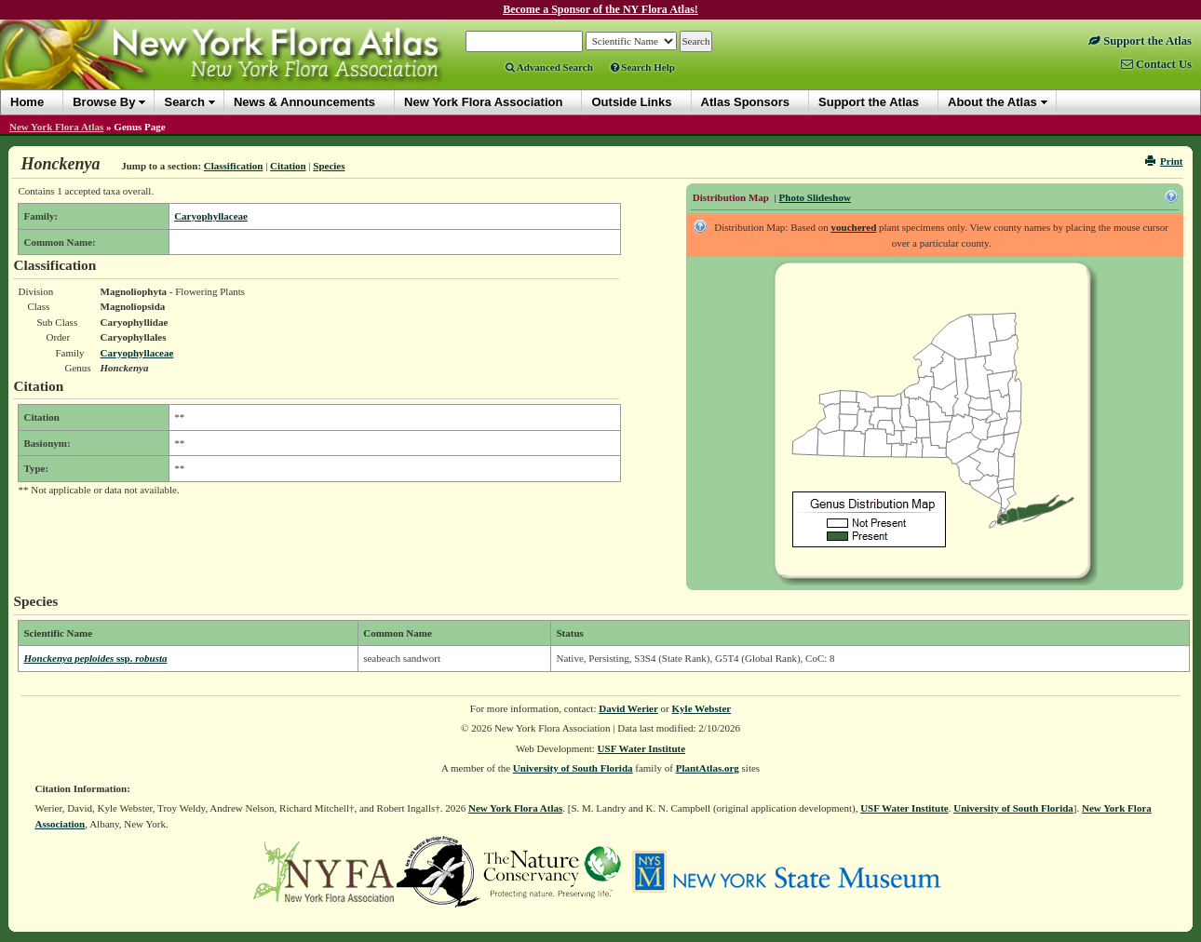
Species (328, 165)
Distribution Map (731, 197)
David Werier (628, 708)
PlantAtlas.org (707, 768)
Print (1164, 161)
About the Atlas (992, 102)
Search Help (643, 67)
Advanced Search (549, 67)
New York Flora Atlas (56, 126)
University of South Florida (573, 768)
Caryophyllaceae (211, 216)
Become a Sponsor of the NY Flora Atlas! (600, 9)
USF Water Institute (642, 748)
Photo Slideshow (815, 197)
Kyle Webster (702, 708)
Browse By (104, 102)
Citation (288, 165)
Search (184, 102)
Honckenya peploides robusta (95, 658)
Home (27, 102)
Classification (233, 165)
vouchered (854, 227)
